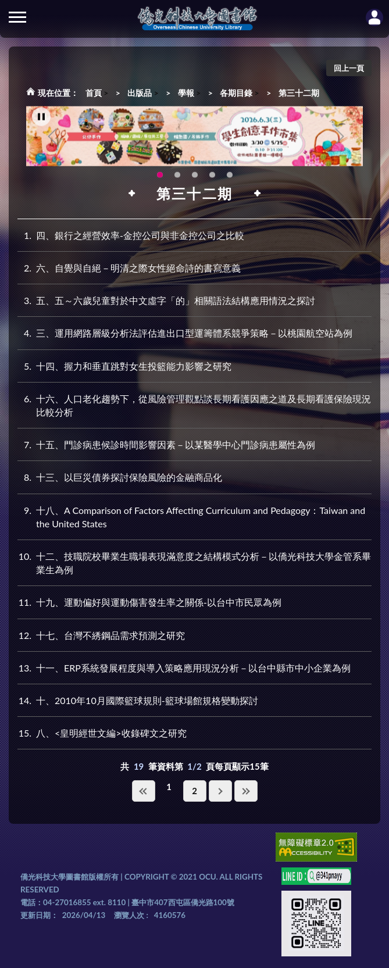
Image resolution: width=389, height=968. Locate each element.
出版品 (139, 93)
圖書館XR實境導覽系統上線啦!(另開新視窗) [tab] (195, 178)
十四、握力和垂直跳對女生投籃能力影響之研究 (124, 366)
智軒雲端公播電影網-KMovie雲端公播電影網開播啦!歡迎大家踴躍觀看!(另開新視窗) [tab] (212, 178)
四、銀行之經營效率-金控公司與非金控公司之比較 (130, 235)
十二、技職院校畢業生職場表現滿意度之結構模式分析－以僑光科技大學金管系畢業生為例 (194, 562)
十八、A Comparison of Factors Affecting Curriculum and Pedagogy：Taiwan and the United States (191, 516)
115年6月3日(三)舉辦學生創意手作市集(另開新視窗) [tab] (160, 178)
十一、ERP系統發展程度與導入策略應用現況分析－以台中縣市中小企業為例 (184, 667)
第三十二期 (299, 93)
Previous (52, 139)
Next (339, 139)
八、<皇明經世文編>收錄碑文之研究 (102, 733)
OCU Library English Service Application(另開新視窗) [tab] (177, 178)
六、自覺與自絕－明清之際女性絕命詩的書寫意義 (129, 267)
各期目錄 (236, 93)
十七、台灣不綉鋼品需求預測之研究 (101, 635)
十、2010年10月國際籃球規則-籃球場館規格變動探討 (137, 700)
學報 (186, 93)
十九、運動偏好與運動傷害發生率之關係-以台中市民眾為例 (149, 602)
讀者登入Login (374, 17)
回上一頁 (349, 68)
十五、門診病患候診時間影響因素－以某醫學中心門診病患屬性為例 (166, 444)
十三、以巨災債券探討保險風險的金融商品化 (119, 477)
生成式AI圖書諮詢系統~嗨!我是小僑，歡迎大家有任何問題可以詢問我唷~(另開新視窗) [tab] (230, 178)
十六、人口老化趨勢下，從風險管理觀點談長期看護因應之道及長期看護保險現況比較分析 (194, 404)
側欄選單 (17, 17)
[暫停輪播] (41, 119)
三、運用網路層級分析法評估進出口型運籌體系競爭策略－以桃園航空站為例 (184, 333)
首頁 (93, 93)
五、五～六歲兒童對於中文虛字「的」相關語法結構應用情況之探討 (166, 300)
